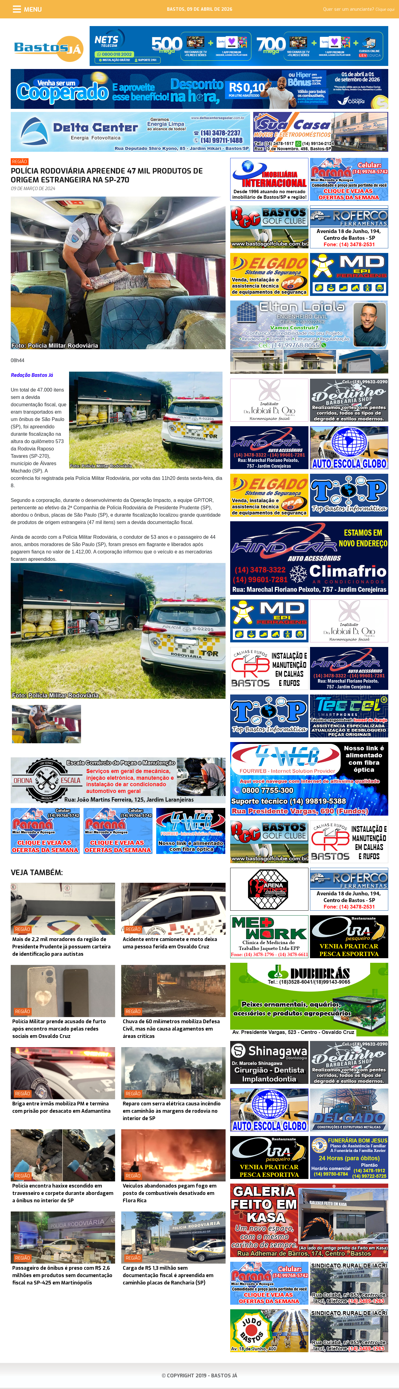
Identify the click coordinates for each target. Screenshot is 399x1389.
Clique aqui (384, 9)
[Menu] (27, 9)
